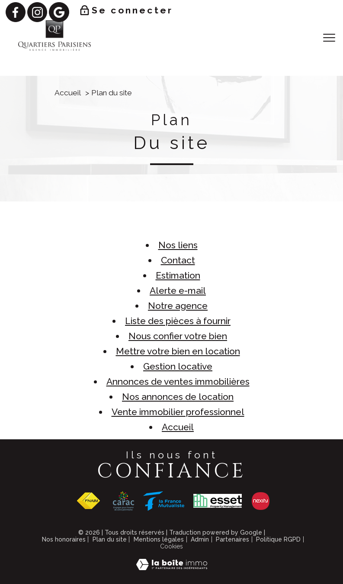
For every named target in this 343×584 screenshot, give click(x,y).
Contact (178, 260)
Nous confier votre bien (177, 336)
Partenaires (232, 539)
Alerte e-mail (178, 290)
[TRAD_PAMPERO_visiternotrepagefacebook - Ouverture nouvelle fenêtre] (16, 12)
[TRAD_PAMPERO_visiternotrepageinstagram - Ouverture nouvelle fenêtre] (37, 12)
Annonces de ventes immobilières (178, 381)
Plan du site (110, 539)
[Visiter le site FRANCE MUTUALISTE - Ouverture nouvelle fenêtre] (163, 501)
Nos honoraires (64, 539)
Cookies (171, 546)
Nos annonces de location (178, 396)
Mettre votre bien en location (178, 351)
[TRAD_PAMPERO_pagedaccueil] (54, 49)
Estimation (178, 275)
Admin (200, 539)
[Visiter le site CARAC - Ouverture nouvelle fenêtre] (123, 501)
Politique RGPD (278, 539)
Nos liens (178, 245)
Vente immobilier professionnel (178, 411)
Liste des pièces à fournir (178, 320)
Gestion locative (177, 366)
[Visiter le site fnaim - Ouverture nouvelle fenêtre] (88, 501)
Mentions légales (159, 539)
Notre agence (178, 305)
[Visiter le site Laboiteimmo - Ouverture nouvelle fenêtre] (171, 566)
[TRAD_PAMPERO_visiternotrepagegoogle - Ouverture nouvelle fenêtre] (59, 12)
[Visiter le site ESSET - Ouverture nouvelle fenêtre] (217, 501)
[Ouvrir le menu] (329, 38)
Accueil (67, 92)
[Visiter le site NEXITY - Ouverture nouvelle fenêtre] (260, 501)
